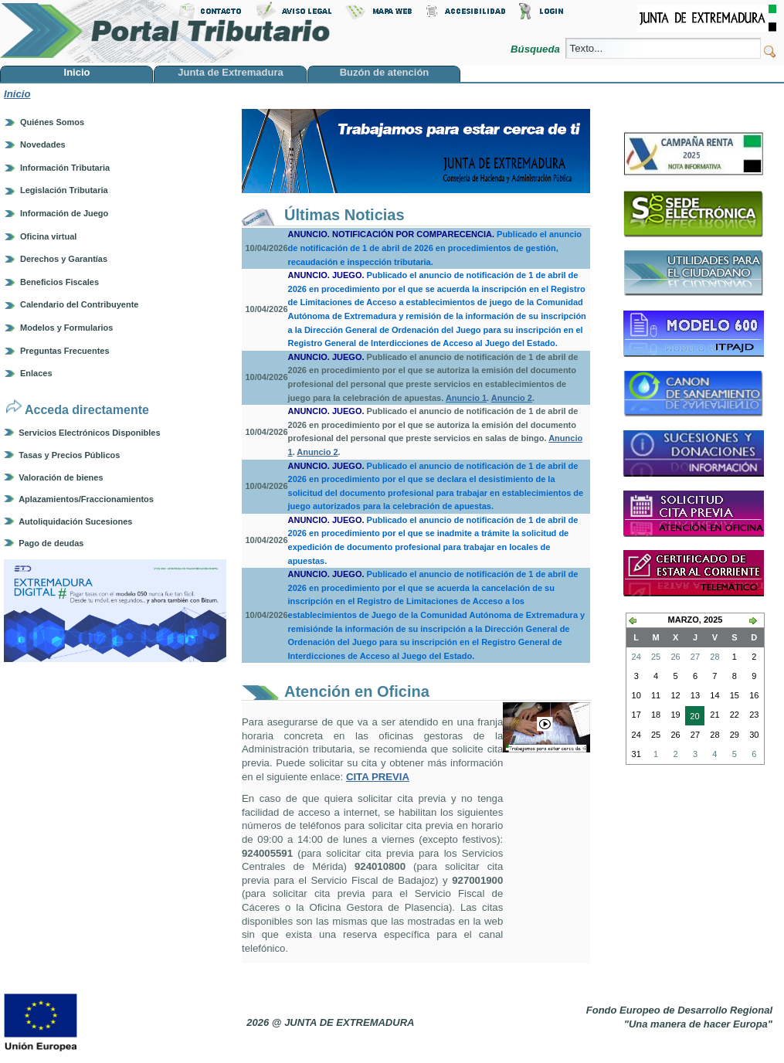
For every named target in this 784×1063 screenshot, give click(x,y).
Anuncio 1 (466, 397)
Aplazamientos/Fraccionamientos (86, 499)
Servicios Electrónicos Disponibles (89, 432)
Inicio (17, 94)
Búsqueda (536, 49)
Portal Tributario (165, 31)
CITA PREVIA (377, 777)
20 (692, 717)
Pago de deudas (51, 543)
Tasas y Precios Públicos (69, 455)
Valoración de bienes (61, 477)
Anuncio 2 (511, 397)
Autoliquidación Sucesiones (75, 521)
